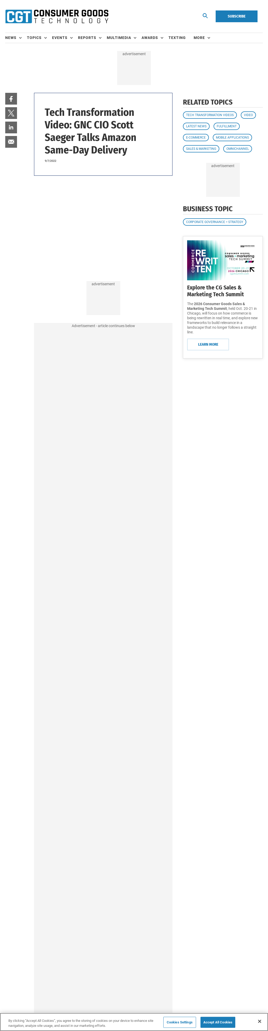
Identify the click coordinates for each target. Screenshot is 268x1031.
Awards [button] (150, 38)
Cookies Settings (180, 1022)
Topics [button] (34, 38)
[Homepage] (56, 16)
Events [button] (60, 38)
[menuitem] (16, 38)
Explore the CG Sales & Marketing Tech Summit (215, 291)
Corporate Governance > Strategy (214, 222)
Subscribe (236, 16)
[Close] (259, 1021)
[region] (134, 1022)
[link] (11, 99)
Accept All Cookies (217, 1022)
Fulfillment (227, 126)
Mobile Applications (232, 137)
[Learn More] (223, 260)
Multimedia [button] (119, 38)
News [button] (10, 38)
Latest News (196, 126)
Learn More (208, 344)
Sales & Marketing (201, 149)
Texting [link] (177, 38)
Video (248, 115)
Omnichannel (237, 149)
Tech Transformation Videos (210, 115)
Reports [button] (87, 38)
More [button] (199, 38)
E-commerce (196, 137)
